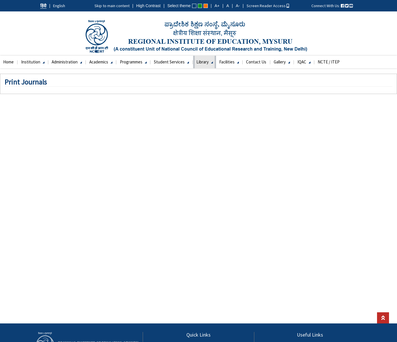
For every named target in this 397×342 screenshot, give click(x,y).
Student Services (171, 62)
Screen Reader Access (268, 5)
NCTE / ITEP (329, 62)
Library (204, 62)
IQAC (304, 62)
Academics (100, 62)
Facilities (229, 62)
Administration (67, 62)
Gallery (282, 62)
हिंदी (43, 5)
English (59, 5)
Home (8, 62)
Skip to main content (112, 5)
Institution (33, 62)
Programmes (133, 62)
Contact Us (256, 62)
